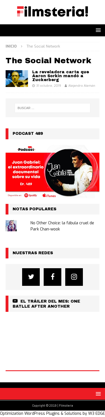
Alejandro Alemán (81, 86)
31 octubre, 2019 (48, 86)
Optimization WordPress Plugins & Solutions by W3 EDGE (52, 413)
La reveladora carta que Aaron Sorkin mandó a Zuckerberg (60, 76)
